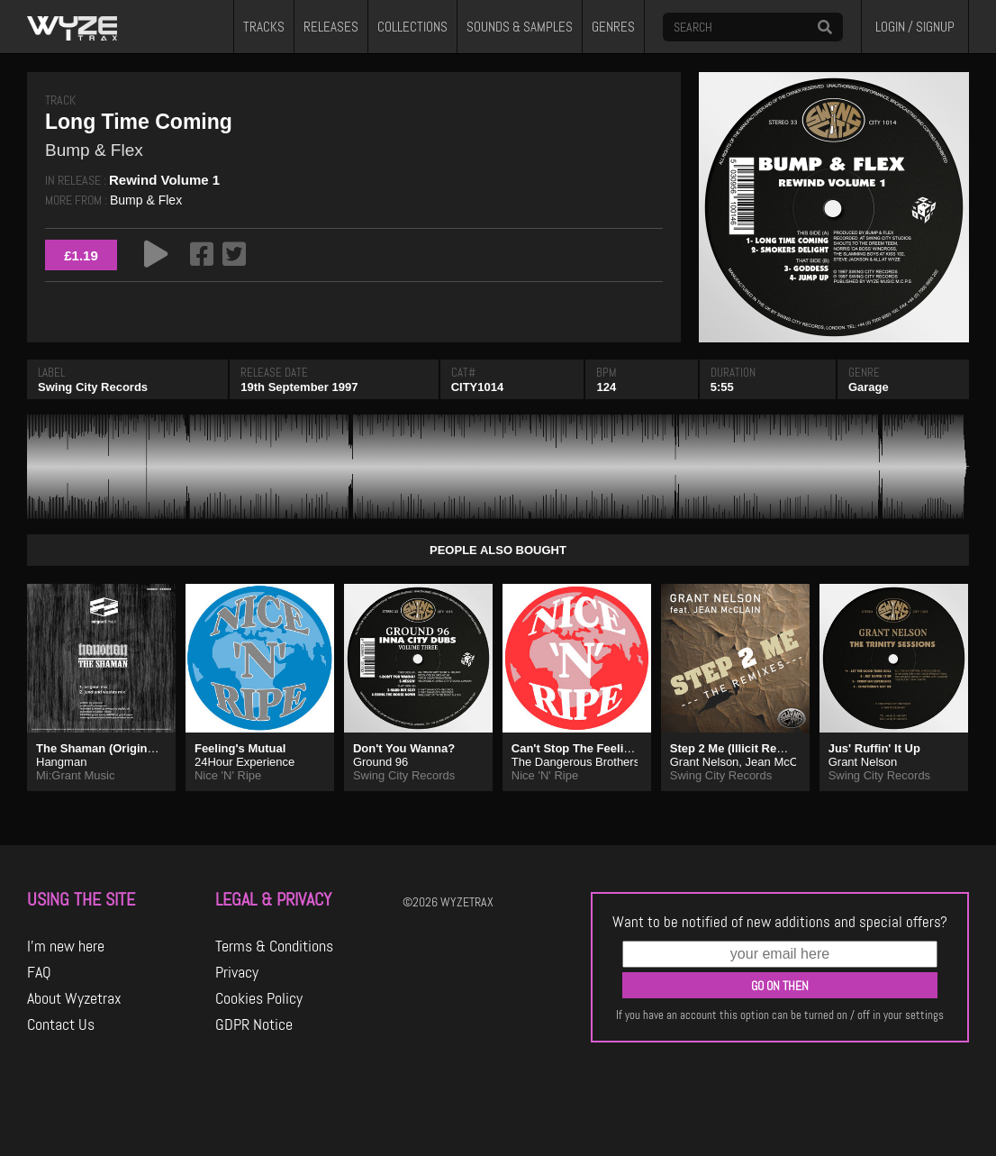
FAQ (39, 972)
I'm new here (65, 946)
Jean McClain (781, 762)
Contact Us (61, 1024)
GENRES (613, 27)
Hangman (61, 762)
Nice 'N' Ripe (228, 775)
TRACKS (264, 27)
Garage (868, 387)
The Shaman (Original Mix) (110, 748)
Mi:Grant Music (75, 775)
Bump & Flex (146, 200)
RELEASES (330, 27)
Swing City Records (93, 387)
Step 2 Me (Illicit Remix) (735, 748)
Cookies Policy (259, 998)
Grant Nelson (704, 762)
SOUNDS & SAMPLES (519, 27)
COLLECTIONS (412, 27)
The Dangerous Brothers (575, 762)
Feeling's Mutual (240, 748)
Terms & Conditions (274, 946)
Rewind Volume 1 (164, 179)
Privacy (236, 972)
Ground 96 (380, 762)
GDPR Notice (254, 1024)
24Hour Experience (244, 762)
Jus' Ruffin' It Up (874, 748)
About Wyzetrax (74, 998)
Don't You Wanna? (404, 748)
